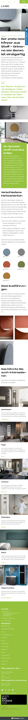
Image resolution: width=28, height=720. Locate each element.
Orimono (3, 36)
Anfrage (24, 1)
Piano (3, 552)
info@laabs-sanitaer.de (14, 1)
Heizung (3, 631)
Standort (3, 1)
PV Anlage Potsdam (6, 634)
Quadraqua (6, 409)
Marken (3, 652)
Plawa (3, 527)
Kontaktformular (5, 658)
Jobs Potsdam (5, 646)
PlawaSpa (5, 517)
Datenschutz (4, 661)
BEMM (20, 35)
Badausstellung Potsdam (7, 629)
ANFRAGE (26, 41)
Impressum (4, 664)
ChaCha (4, 482)
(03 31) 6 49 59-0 (9, 1)
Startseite (3, 35)
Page (3, 445)
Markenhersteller (12, 35)
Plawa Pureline (7, 588)
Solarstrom (4, 637)
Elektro (3, 640)
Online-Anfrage (5, 655)
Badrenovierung (5, 626)
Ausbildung (4, 649)
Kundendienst (4, 643)
